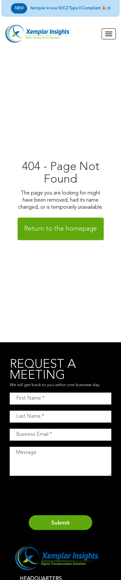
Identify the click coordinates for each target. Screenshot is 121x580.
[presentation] (59, 496)
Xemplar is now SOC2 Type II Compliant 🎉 (60, 8)
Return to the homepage (60, 228)
